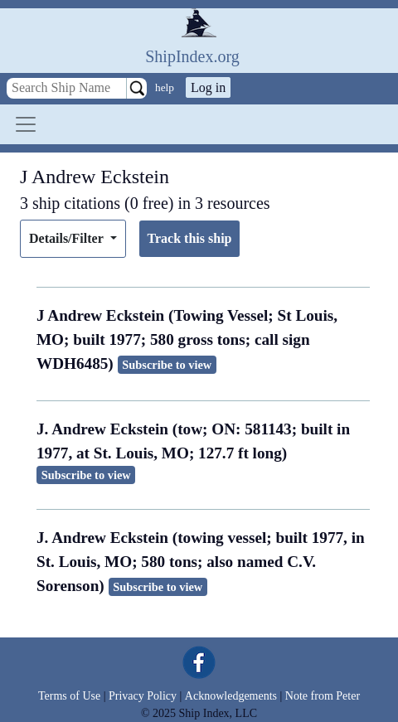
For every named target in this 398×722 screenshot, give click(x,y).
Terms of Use (69, 696)
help (164, 87)
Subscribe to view (166, 364)
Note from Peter (322, 696)
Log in (208, 87)
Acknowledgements (231, 696)
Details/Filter (67, 238)
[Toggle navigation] (25, 124)
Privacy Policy (143, 696)
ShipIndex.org (192, 56)
